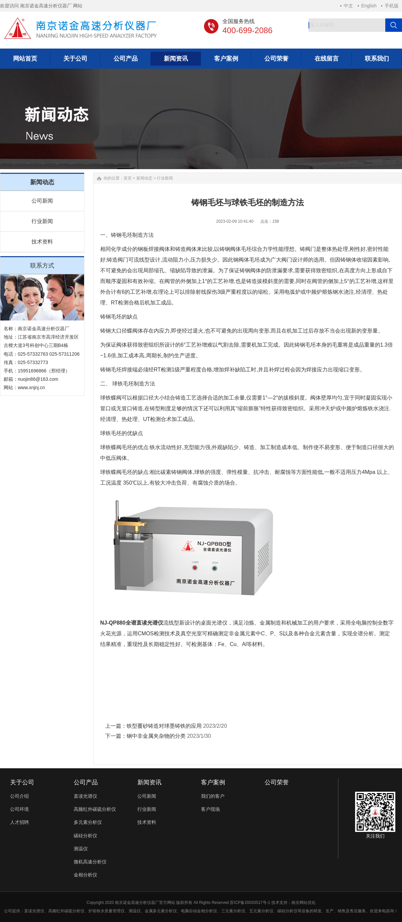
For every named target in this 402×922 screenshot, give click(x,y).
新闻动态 (144, 178)
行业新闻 (42, 221)
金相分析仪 (85, 874)
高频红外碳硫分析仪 (95, 809)
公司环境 (19, 809)
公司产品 (86, 782)
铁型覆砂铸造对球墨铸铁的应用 (164, 726)
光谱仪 (38, 911)
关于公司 (22, 782)
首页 (128, 178)
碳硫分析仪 (74, 911)
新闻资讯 (149, 782)
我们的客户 (212, 796)
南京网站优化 (303, 902)
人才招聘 (19, 822)
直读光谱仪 (85, 796)
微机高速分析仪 (90, 861)
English (369, 5)
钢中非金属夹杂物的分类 (156, 736)
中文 (348, 5)
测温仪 (81, 848)
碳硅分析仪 (85, 835)
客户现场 (210, 809)
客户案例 (213, 782)
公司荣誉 (277, 782)
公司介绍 (19, 796)
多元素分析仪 (88, 822)
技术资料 (42, 241)
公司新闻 (42, 201)
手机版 (392, 5)
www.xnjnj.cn (31, 387)
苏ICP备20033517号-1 (250, 902)
